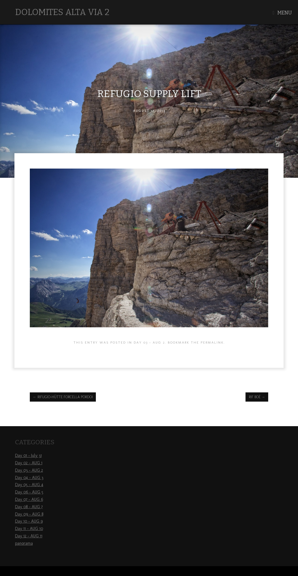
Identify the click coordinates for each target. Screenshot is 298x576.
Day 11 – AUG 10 (29, 528)
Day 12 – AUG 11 (28, 536)
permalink (212, 342)
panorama (24, 543)
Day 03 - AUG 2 (149, 342)
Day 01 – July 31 (28, 455)
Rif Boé (257, 397)
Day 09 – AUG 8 (29, 514)
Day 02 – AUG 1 (28, 462)
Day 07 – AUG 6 (29, 499)
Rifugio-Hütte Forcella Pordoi (63, 397)
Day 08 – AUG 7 (29, 506)
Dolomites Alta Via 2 (62, 12)
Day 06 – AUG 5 (29, 492)
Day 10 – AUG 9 (29, 521)
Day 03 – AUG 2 (29, 470)
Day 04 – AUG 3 (29, 477)
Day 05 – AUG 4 (29, 484)
